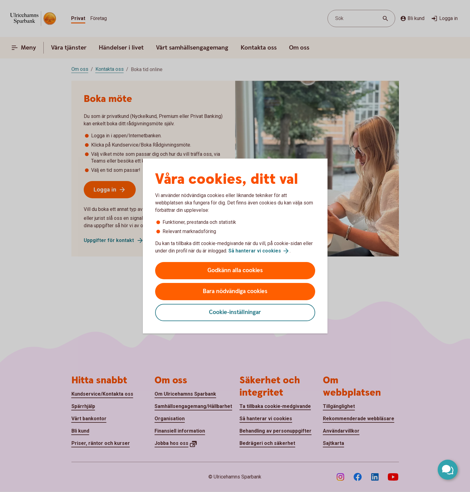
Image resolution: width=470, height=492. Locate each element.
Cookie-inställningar (235, 312)
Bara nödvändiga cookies (235, 291)
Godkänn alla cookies (235, 270)
